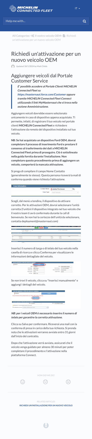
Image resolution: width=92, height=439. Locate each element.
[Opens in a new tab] (46, 425)
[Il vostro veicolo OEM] (46, 35)
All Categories (20, 35)
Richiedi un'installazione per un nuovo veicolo (45, 405)
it (76, 8)
